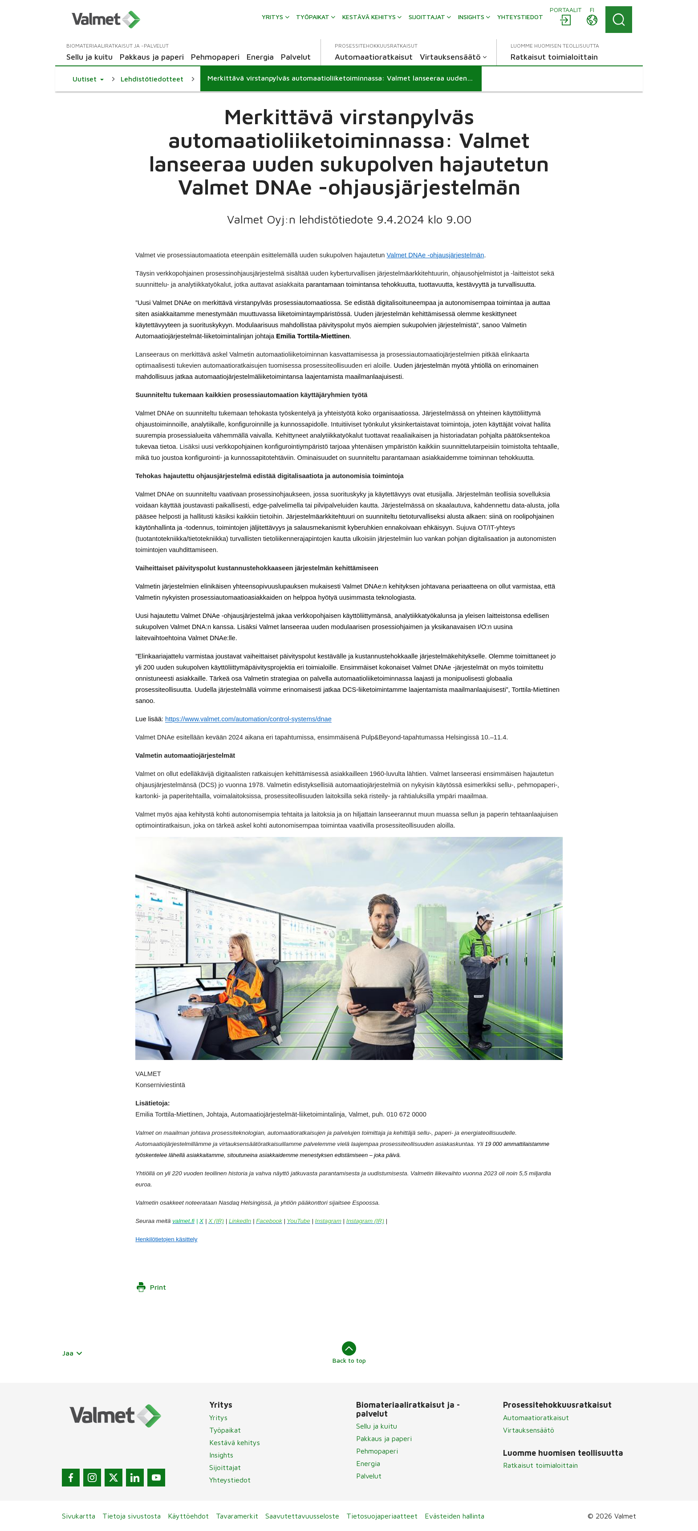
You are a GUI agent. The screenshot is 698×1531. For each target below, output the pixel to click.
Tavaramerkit (237, 1516)
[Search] (618, 19)
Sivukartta (78, 1516)
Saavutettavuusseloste (302, 1516)
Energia (368, 1463)
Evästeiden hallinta (454, 1516)
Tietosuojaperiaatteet (382, 1516)
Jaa (72, 1353)
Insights (221, 1455)
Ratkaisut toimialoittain (540, 1465)
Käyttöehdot (188, 1516)
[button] (88, 78)
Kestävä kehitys (234, 1442)
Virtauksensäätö (528, 1430)
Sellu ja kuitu (376, 1426)
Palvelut (368, 1476)
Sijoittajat (225, 1467)
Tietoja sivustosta (131, 1516)
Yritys (218, 1417)
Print (151, 1287)
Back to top (349, 1352)
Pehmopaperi (377, 1451)
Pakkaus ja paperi (384, 1438)
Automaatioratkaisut (536, 1417)
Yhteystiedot (230, 1480)
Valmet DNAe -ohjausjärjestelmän (435, 255)
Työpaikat (225, 1430)
